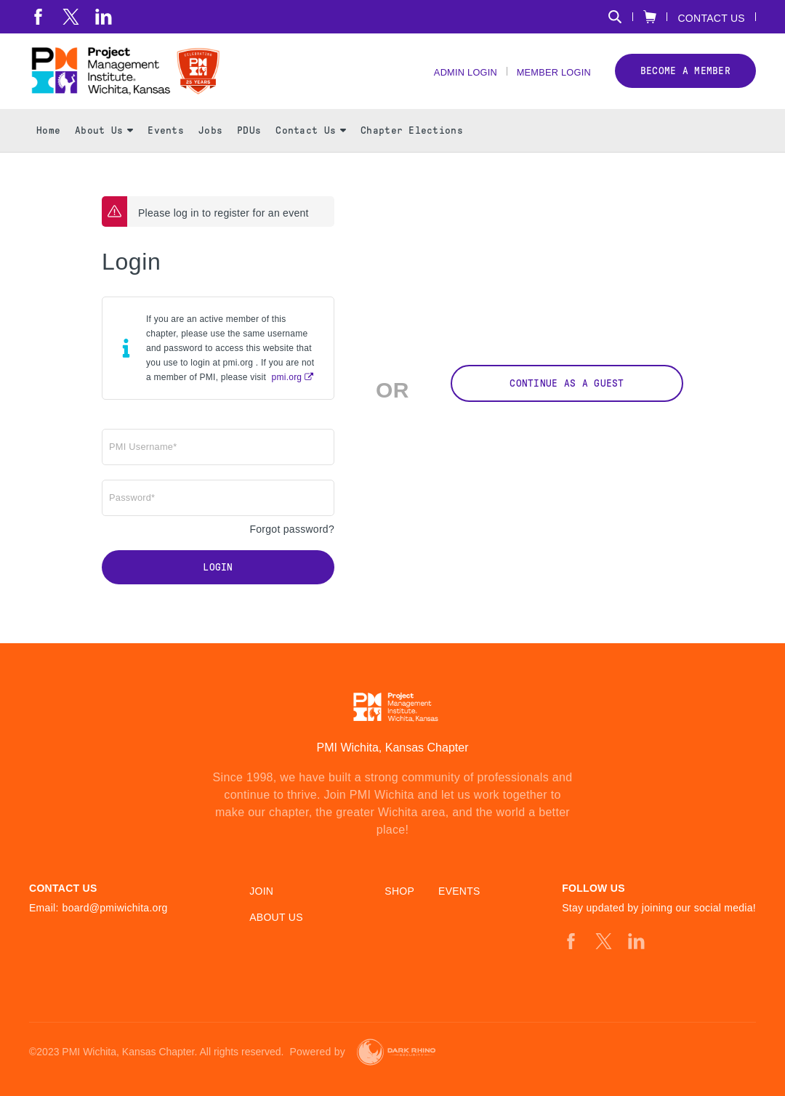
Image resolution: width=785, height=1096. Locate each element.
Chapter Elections (412, 145)
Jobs (210, 145)
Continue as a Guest (567, 398)
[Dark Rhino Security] (396, 1052)
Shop (399, 891)
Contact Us (711, 17)
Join (261, 891)
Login (218, 583)
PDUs (249, 145)
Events (166, 145)
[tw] (71, 17)
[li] (103, 17)
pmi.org (287, 392)
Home (48, 145)
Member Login (549, 80)
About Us (104, 145)
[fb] (38, 17)
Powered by (317, 1052)
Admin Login (453, 80)
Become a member (685, 78)
